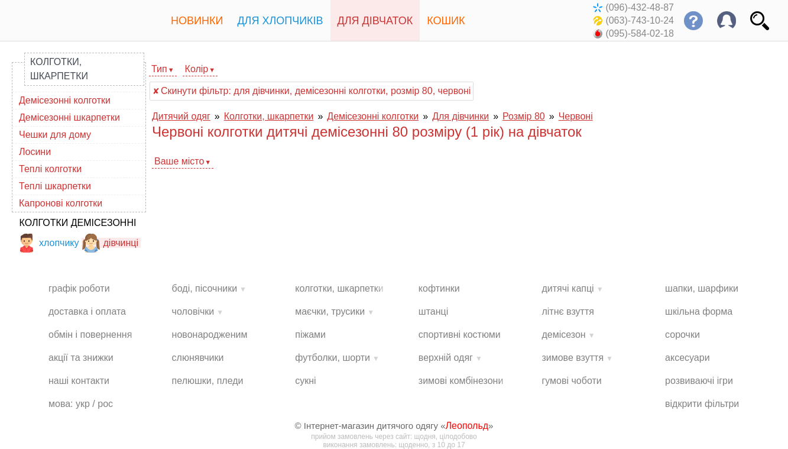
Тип (159, 69)
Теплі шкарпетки (55, 186)
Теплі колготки (50, 169)
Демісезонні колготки (65, 100)
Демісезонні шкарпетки (69, 117)
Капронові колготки (60, 203)
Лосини (35, 152)
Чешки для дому (55, 135)
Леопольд (467, 426)
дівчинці (110, 243)
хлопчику (48, 243)
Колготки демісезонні (78, 223)
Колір (197, 69)
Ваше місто (179, 161)
